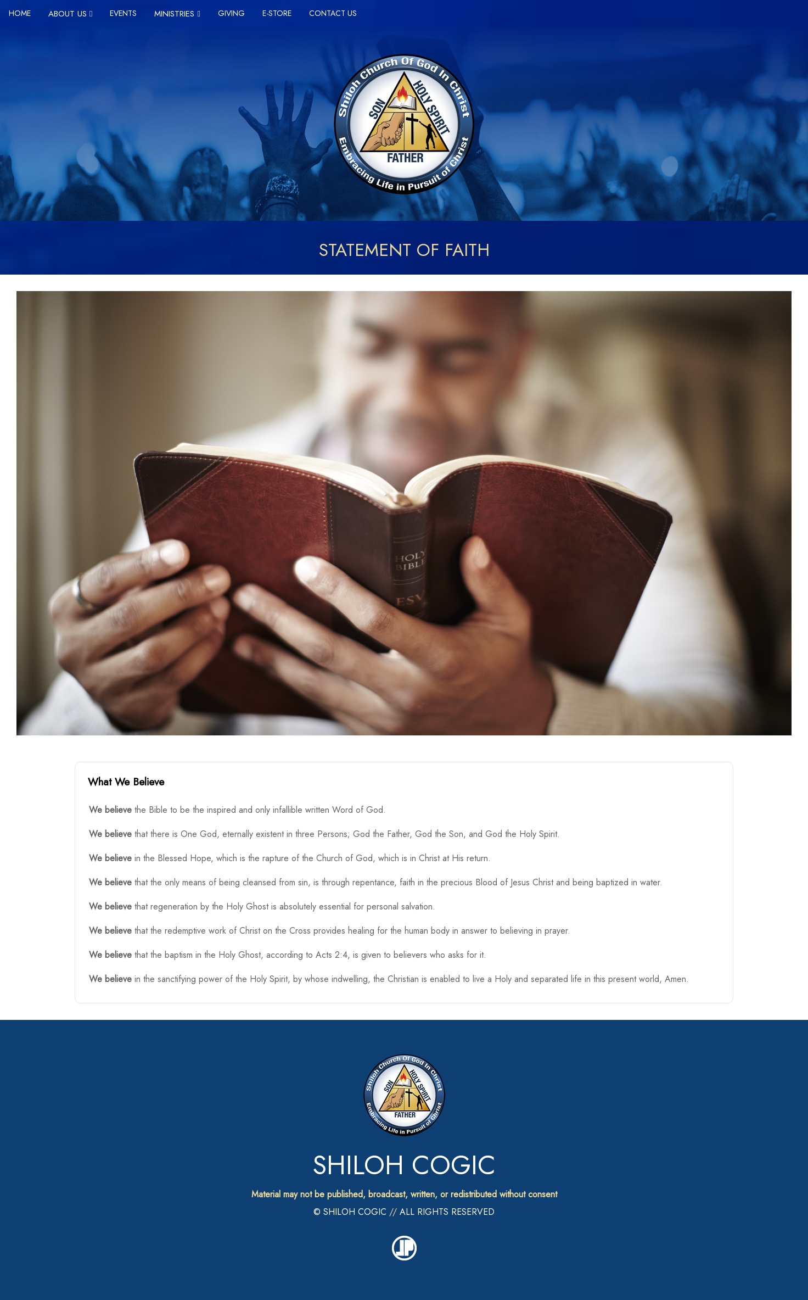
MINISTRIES (177, 14)
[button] (404, 782)
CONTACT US (333, 13)
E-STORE (276, 13)
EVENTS (123, 13)
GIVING (231, 13)
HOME (20, 13)
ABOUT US (70, 14)
